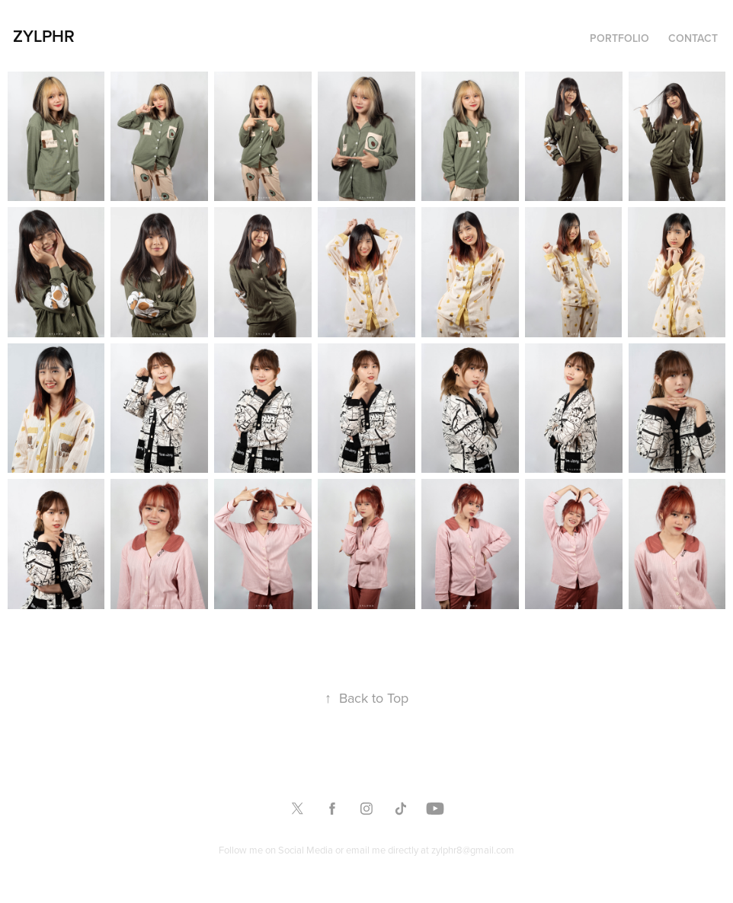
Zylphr (44, 36)
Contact (693, 38)
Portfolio (619, 38)
